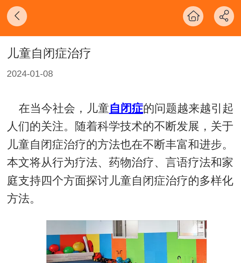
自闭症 (126, 108)
